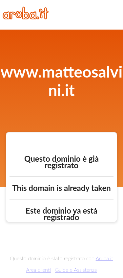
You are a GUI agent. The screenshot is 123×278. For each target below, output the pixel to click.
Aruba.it (104, 258)
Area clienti (38, 269)
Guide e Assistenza (76, 269)
